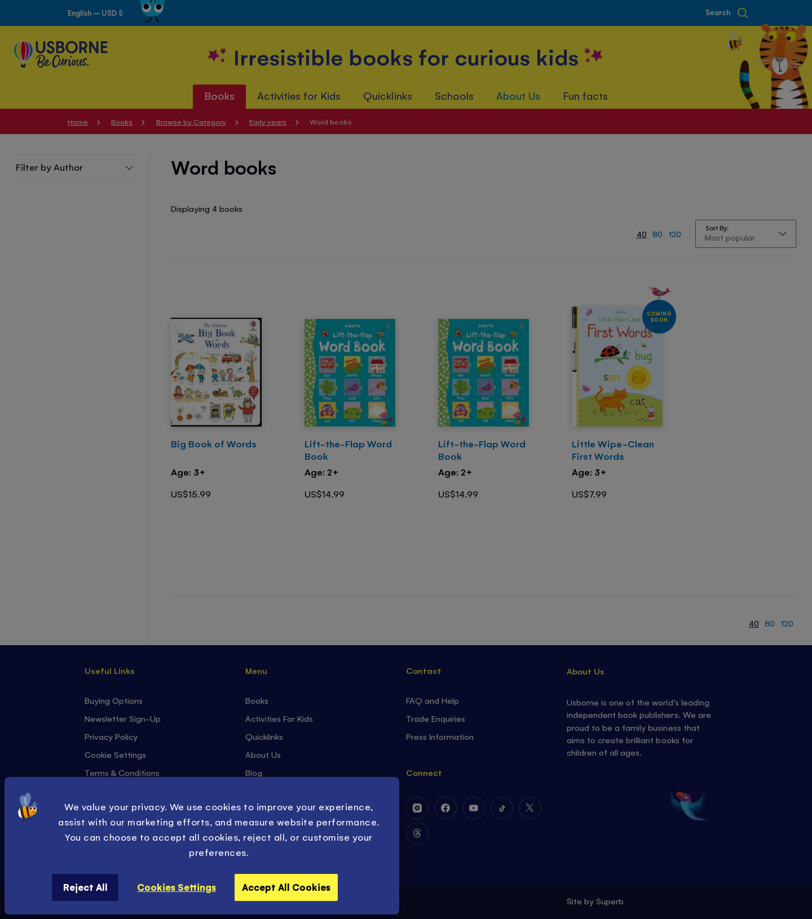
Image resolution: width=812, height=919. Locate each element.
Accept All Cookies (286, 887)
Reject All (85, 887)
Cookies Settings (176, 887)
